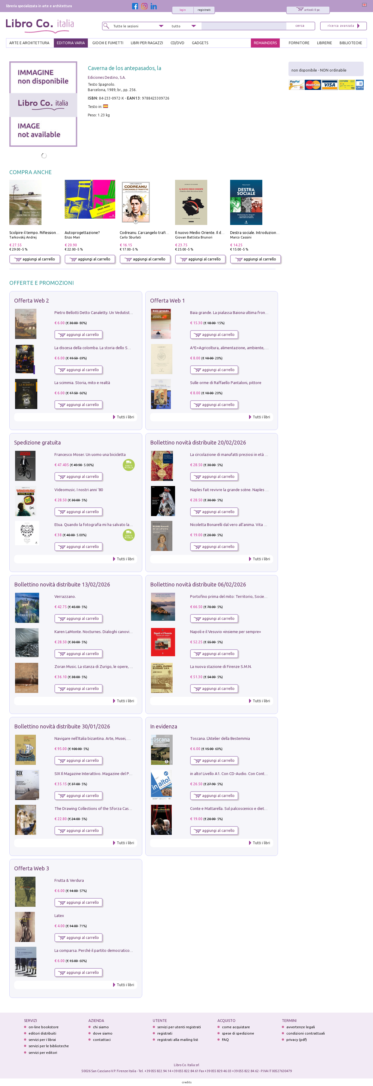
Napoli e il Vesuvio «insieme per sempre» (225, 631)
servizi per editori (43, 1052)
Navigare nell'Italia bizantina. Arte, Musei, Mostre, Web (102, 738)
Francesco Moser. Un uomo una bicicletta (90, 454)
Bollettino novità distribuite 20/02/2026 (198, 442)
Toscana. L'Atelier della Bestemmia (220, 738)
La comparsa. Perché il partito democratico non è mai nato (105, 950)
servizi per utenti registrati (179, 1027)
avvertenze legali (300, 1027)
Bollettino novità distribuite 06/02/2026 (198, 584)
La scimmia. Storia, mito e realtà (82, 382)
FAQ (225, 1039)
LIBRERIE (324, 43)
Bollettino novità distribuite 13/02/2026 (62, 584)
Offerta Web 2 (31, 300)
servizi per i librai (42, 1039)
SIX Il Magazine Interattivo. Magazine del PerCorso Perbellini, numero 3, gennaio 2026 (129, 773)
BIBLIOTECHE (351, 43)
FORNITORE (299, 43)
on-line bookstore (44, 1027)
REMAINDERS (265, 43)
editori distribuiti (42, 1033)
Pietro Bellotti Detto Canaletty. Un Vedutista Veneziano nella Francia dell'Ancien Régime (130, 312)
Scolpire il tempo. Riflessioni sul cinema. (42, 233)
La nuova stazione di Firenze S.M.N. (221, 666)
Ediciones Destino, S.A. (107, 77)
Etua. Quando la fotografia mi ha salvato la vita (95, 524)
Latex (59, 915)
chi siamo (101, 1027)
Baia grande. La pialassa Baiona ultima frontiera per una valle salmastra (252, 312)
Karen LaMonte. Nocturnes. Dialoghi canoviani (94, 631)
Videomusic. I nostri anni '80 (78, 490)
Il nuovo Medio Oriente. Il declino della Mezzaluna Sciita (222, 233)
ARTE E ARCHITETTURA (29, 43)
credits (187, 1082)
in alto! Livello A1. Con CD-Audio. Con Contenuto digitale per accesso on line (256, 773)
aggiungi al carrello (34, 259)
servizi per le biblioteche (49, 1046)
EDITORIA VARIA (71, 43)
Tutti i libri (125, 417)
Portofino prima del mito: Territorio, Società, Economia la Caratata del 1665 (256, 596)
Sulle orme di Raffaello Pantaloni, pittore (225, 382)
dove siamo (103, 1033)
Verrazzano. (65, 596)
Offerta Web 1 (167, 300)
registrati (204, 9)
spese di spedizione (238, 1033)
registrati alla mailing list (177, 1039)
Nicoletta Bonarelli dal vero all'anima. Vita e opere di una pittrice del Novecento (259, 524)
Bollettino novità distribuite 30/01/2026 (62, 726)
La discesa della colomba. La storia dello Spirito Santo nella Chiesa (112, 348)
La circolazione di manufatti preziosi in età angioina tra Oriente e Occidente (256, 454)
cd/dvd (177, 43)
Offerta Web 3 (31, 868)
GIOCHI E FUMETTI (107, 43)
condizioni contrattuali (305, 1033)
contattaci (102, 1039)
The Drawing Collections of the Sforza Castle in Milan (100, 808)
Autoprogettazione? (82, 233)
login (183, 9)
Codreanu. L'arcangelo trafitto (145, 233)
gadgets (200, 43)
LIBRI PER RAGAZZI (147, 43)
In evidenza (163, 726)
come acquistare (236, 1027)
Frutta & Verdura (69, 880)
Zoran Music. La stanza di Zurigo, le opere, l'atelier (98, 666)
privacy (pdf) (296, 1039)
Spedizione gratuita (37, 442)
